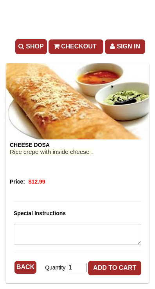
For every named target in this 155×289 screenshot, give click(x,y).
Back (25, 267)
